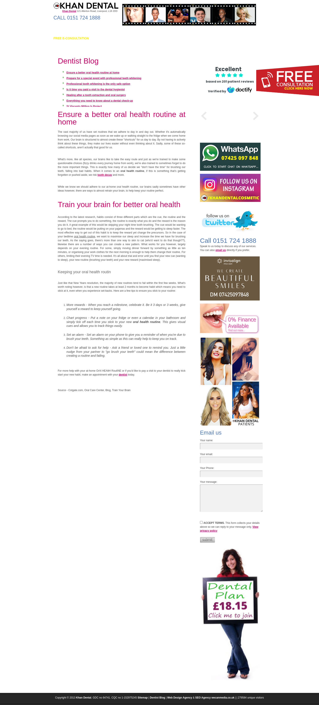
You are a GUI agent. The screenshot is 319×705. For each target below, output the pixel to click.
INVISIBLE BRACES (223, 38)
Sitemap (143, 697)
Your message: (208, 481)
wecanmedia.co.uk (222, 697)
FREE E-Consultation (71, 38)
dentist (123, 374)
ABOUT (101, 38)
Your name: (206, 440)
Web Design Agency (179, 697)
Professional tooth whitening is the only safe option (98, 83)
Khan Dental (83, 697)
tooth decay (104, 174)
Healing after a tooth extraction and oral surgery (96, 95)
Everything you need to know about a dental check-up (99, 100)
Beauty (181, 38)
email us (221, 250)
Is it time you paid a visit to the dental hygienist (95, 89)
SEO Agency (203, 697)
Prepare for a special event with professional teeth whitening (103, 78)
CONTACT (252, 38)
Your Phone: (207, 468)
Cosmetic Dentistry (145, 38)
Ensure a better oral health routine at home (92, 72)
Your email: (206, 454)
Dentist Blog (157, 697)
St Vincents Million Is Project (84, 106)
